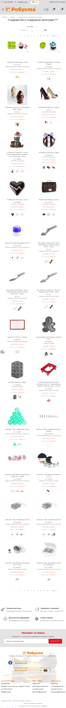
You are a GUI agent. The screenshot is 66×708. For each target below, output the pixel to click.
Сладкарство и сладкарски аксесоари (30, 17)
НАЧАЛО (4, 17)
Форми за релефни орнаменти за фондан (17, 66)
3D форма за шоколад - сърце (17, 199)
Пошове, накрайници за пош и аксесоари (17, 247)
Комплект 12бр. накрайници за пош (17, 519)
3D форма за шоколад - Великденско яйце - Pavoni (17, 108)
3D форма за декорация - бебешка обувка (48, 63)
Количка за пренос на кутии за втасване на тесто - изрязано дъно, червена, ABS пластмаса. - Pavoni (49, 384)
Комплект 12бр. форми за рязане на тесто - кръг (17, 564)
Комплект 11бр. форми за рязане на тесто (49, 475)
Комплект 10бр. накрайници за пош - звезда (48, 430)
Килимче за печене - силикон (17, 337)
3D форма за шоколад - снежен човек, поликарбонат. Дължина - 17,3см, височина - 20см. (17, 154)
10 (47, 36)
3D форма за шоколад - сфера (49, 152)
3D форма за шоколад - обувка (48, 107)
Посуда (12, 17)
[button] (47, 9)
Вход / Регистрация (57, 2)
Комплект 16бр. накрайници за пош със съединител (49, 564)
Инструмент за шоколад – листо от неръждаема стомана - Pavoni (49, 291)
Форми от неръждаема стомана (48, 481)
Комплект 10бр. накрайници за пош (17, 429)
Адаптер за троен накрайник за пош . (17, 243)
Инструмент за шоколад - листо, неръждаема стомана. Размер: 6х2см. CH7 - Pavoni (17, 292)
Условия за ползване (32, 656)
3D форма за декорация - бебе (17, 62)
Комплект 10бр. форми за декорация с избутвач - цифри (17, 475)
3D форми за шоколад (48, 112)
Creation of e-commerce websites (29, 706)
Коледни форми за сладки (17, 382)
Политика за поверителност (48, 656)
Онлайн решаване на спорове (33, 703)
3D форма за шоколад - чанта (49, 199)
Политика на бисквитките (16, 656)
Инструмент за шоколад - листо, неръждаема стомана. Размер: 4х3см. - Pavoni (49, 245)
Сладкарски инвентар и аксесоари (17, 113)
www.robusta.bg (21, 663)
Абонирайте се (55, 641)
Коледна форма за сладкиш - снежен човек (48, 338)
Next (55, 36)
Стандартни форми (48, 343)
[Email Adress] (26, 641)
